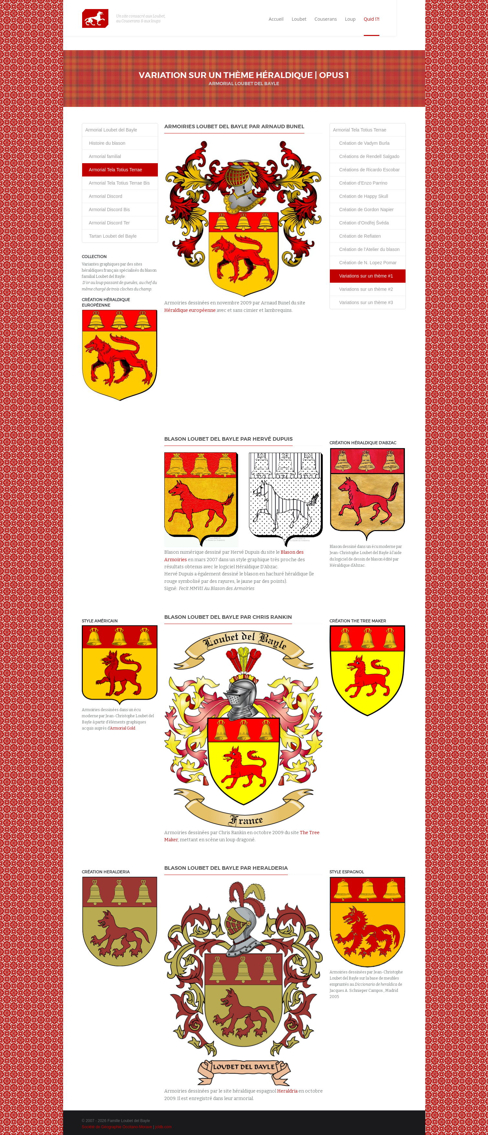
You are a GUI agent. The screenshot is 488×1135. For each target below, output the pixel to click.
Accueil (303, 20)
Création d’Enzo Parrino (360, 183)
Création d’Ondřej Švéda (361, 222)
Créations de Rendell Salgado (366, 156)
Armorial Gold (122, 728)
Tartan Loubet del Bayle (111, 236)
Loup (377, 20)
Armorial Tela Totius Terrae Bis (117, 183)
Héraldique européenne (190, 310)
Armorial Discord (103, 196)
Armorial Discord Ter (107, 222)
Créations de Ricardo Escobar (366, 169)
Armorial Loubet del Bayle (111, 129)
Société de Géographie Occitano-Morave (117, 1127)
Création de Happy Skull (360, 196)
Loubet (326, 20)
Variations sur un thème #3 (363, 302)
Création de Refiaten (357, 236)
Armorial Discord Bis (107, 209)
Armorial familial (103, 156)
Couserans (353, 20)
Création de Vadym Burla (361, 143)
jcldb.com (163, 1127)
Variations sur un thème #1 (363, 275)
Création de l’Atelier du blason (366, 249)
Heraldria (287, 1091)
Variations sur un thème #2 (363, 289)
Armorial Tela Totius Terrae (113, 169)
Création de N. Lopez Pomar (365, 262)
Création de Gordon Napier (363, 209)
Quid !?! (399, 20)
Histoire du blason (105, 143)
